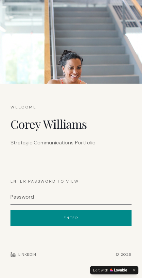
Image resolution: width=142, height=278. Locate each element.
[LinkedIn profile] (23, 254)
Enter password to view (44, 181)
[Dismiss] (134, 270)
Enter (71, 218)
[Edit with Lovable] (110, 270)
